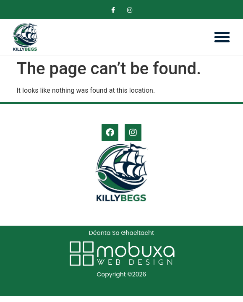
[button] (222, 36)
